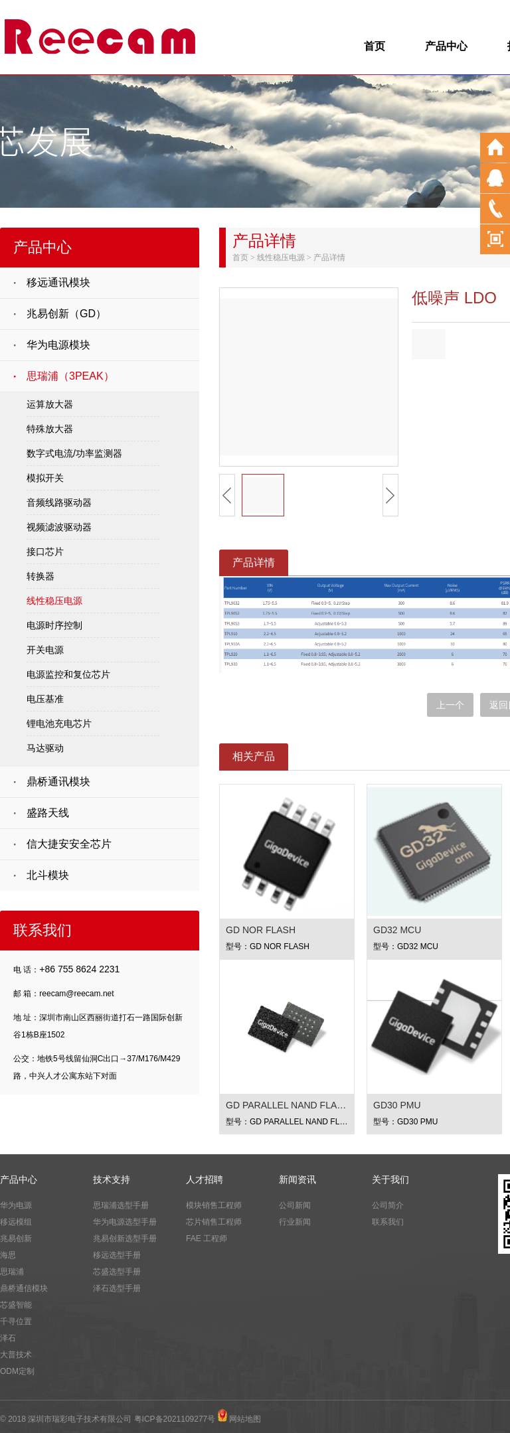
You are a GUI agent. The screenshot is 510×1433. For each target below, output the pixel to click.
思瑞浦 (12, 1271)
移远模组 (16, 1222)
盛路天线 (48, 812)
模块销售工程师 (214, 1205)
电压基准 (45, 699)
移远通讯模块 (58, 282)
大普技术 (16, 1354)
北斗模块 (48, 875)
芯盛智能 (16, 1305)
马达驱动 (45, 748)
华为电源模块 (58, 344)
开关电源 (45, 649)
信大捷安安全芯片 (69, 844)
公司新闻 (295, 1205)
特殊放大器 (50, 428)
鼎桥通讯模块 (58, 781)
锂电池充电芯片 (59, 723)
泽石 (8, 1338)
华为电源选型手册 (125, 1222)
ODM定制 (17, 1371)
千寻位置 (16, 1321)
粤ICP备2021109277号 (175, 1419)
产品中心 (446, 46)
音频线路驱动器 (59, 502)
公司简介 (388, 1205)
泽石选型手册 (117, 1288)
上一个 (450, 705)
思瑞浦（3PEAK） (70, 376)
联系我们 (388, 1222)
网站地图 (245, 1419)
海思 (8, 1255)
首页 (374, 46)
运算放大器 (50, 404)
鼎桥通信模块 (24, 1288)
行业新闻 (295, 1222)
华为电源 (16, 1205)
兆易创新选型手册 (125, 1238)
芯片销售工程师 (214, 1222)
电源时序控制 (54, 625)
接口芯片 (45, 551)
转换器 (40, 576)
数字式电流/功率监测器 (74, 453)
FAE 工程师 (206, 1238)
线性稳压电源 (54, 600)
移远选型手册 (117, 1255)
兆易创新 (16, 1238)
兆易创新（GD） (66, 313)
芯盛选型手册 (117, 1271)
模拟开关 (45, 478)
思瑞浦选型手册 (121, 1205)
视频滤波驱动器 (59, 527)
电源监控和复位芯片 (68, 674)
